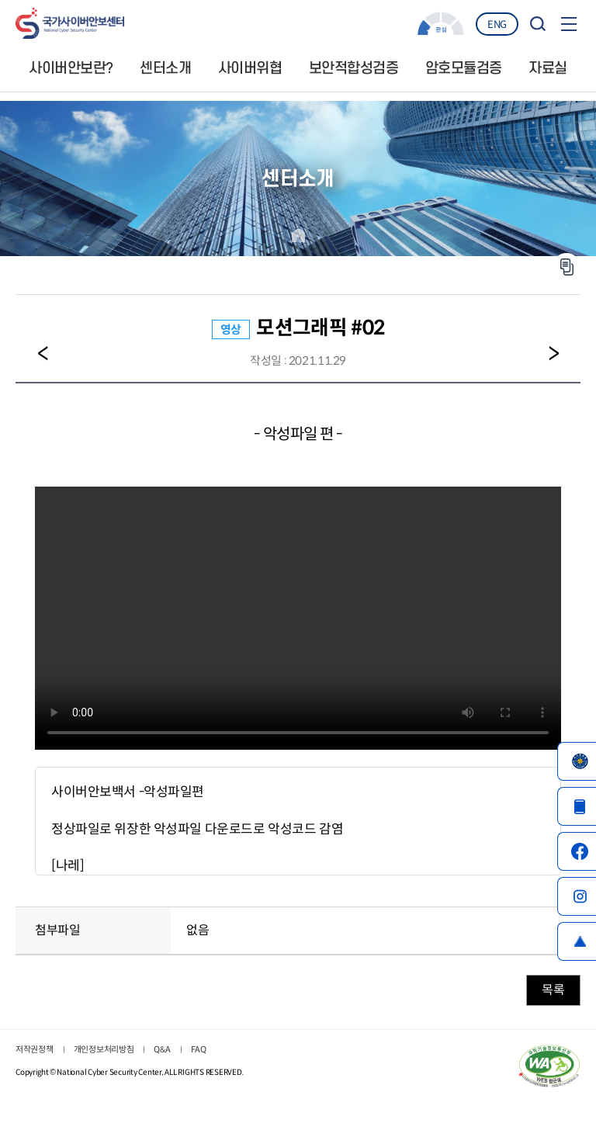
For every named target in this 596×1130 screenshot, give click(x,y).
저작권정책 (35, 1049)
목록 (553, 990)
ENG (497, 24)
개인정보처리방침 (104, 1049)
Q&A (162, 1049)
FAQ (198, 1049)
